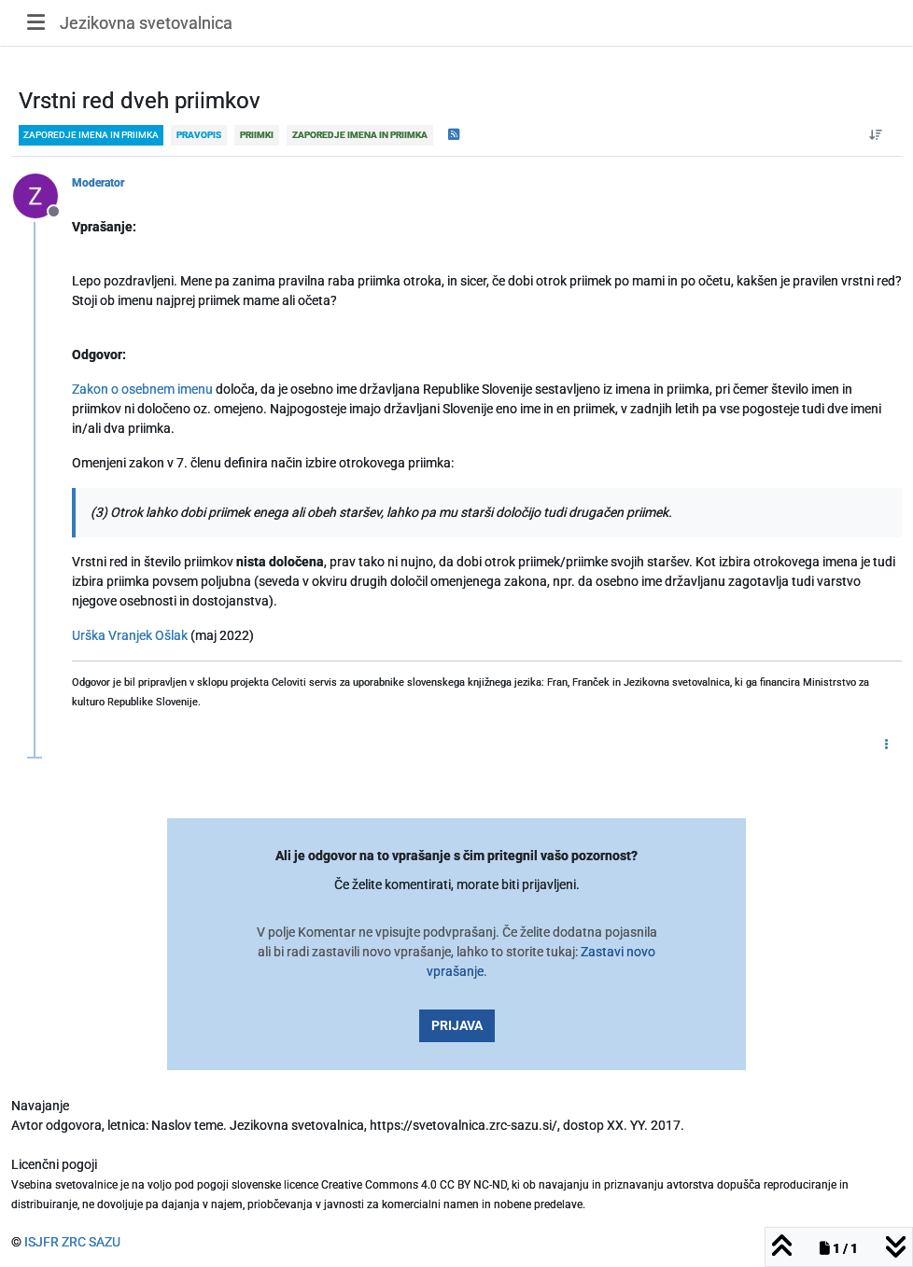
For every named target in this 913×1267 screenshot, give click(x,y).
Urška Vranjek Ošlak (130, 635)
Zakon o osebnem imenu (142, 389)
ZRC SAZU (91, 1241)
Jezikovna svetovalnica (146, 23)
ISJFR (41, 1241)
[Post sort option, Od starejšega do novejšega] (876, 135)
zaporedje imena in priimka (91, 135)
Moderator (98, 182)
